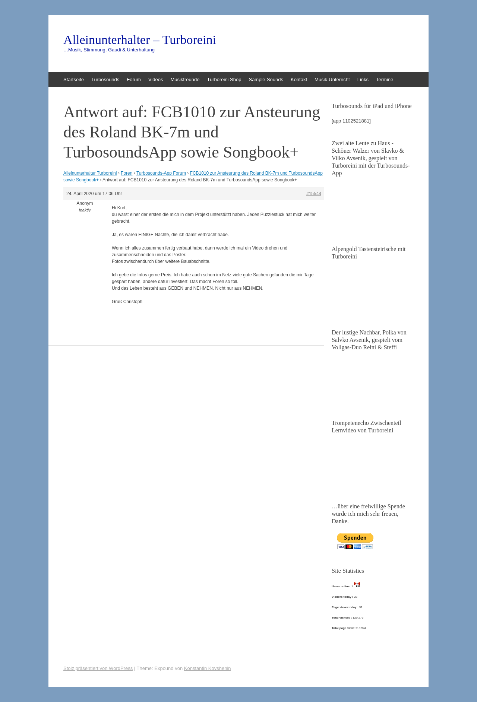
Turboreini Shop (224, 79)
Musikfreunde (184, 79)
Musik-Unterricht (332, 79)
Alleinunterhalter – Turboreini (139, 40)
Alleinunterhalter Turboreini (90, 173)
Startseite (73, 79)
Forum (134, 79)
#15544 (313, 193)
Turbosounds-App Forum (161, 173)
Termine (384, 79)
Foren (126, 173)
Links (363, 79)
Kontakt (299, 79)
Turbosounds (105, 79)
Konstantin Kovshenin (207, 668)
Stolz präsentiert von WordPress (98, 668)
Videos (155, 79)
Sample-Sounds (266, 79)
